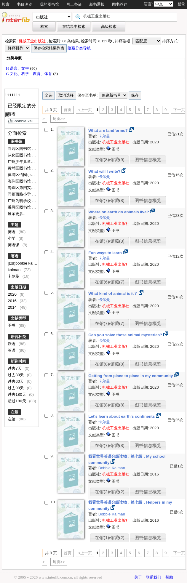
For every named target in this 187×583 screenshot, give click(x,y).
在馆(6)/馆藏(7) (109, 282)
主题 (14, 224)
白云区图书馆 (20, 148)
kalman (15, 270)
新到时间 (18, 361)
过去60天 (16, 381)
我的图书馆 (49, 4)
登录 (181, 4)
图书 (12, 325)
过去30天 (16, 375)
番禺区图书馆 (20, 207)
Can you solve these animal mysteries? (125, 335)
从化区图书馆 (20, 155)
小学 (12, 238)
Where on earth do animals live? (119, 212)
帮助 (169, 577)
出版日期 (18, 287)
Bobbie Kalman (111, 468)
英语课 (14, 245)
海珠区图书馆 (20, 181)
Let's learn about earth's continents (122, 416)
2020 (12, 294)
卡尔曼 (14, 276)
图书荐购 (119, 4)
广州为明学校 (20, 200)
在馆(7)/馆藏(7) (109, 323)
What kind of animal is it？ (113, 293)
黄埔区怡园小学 (22, 174)
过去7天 (15, 368)
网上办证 (74, 4)
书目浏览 (24, 4)
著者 (14, 256)
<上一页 (85, 110)
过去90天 (16, 388)
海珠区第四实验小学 (26, 187)
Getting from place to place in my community (131, 376)
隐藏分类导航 (80, 48)
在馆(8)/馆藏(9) (109, 159)
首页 (67, 110)
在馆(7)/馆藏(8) (109, 200)
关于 (138, 577)
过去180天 (17, 394)
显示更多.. (16, 214)
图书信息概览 (148, 159)
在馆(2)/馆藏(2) (109, 491)
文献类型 (18, 318)
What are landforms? (108, 130)
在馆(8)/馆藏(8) (109, 364)
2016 (12, 301)
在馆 (14, 412)
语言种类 (18, 336)
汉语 (12, 344)
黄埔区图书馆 (20, 168)
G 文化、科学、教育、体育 (29, 73)
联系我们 (153, 577)
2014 (12, 307)
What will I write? (105, 171)
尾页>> (59, 118)
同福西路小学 (20, 194)
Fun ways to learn (105, 253)
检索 (5, 4)
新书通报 (97, 4)
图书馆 (16, 141)
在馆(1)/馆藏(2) (109, 537)
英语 (12, 232)
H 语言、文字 (18, 68)
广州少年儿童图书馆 (26, 161)
